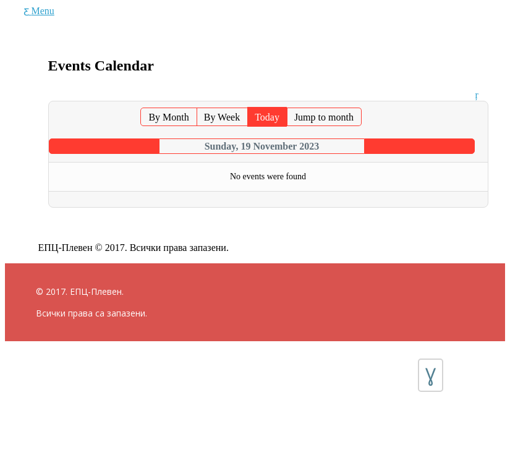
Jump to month (324, 117)
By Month (168, 117)
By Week (222, 117)
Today (267, 117)
